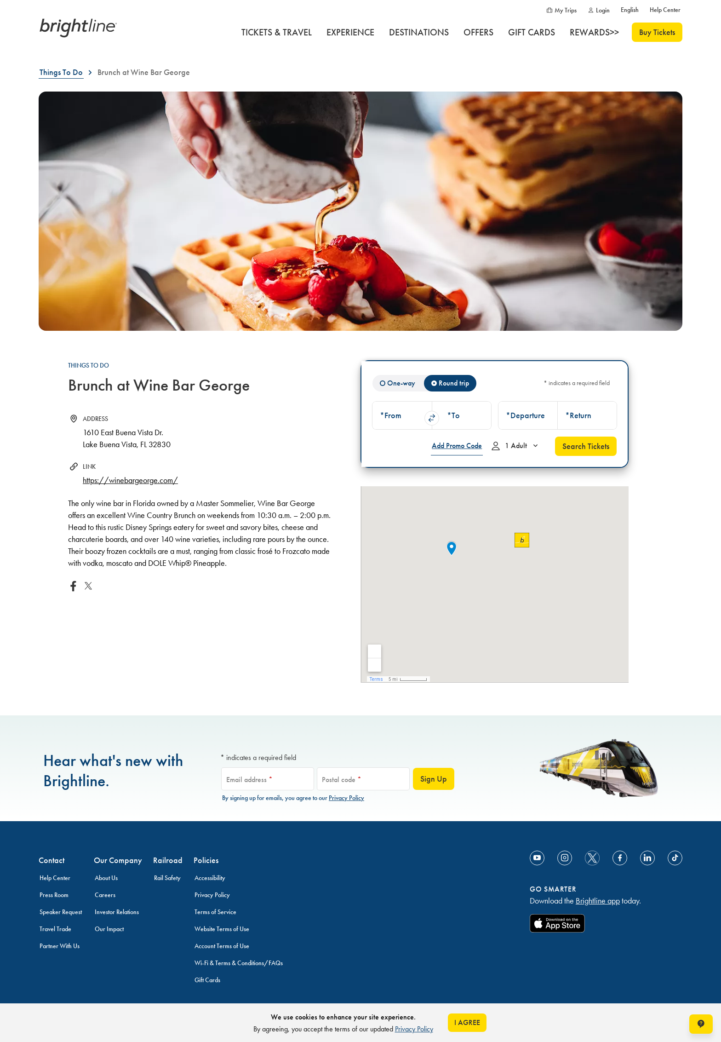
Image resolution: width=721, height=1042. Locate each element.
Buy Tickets (657, 32)
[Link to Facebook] (619, 858)
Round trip (454, 383)
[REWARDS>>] (594, 32)
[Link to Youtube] (537, 858)
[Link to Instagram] (564, 858)
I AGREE (467, 1022)
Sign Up (433, 779)
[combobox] (402, 415)
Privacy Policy (346, 798)
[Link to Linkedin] (647, 858)
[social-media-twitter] (592, 858)
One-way (401, 383)
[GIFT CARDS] (531, 32)
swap (432, 418)
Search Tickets (585, 446)
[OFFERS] (478, 32)
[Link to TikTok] (675, 858)
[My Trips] (561, 10)
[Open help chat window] (701, 1024)
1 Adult (515, 447)
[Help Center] (665, 10)
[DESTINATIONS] (419, 32)
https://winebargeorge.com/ (130, 480)
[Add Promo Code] (457, 446)
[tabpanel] (494, 414)
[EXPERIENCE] (350, 32)
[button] (402, 415)
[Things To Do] (61, 72)
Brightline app (598, 901)
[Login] (599, 10)
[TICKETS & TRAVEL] (277, 32)
